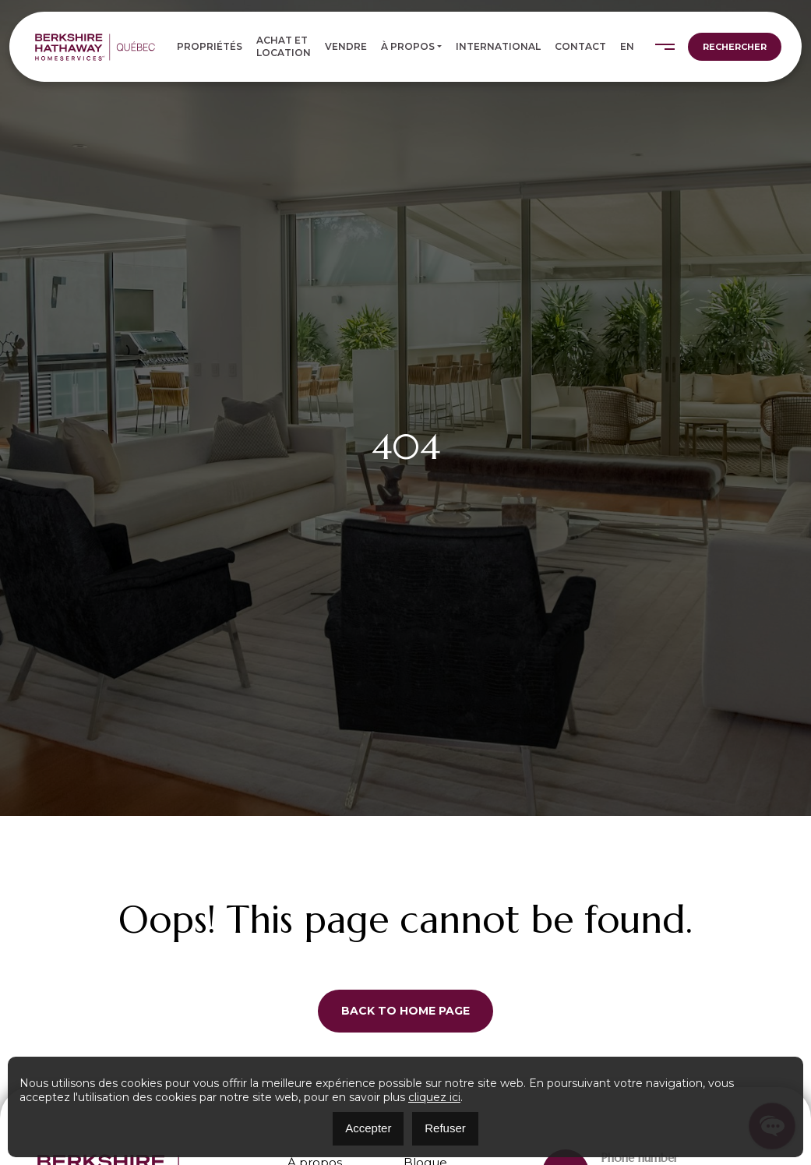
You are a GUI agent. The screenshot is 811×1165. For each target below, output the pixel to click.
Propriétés (209, 46)
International (498, 46)
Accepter (368, 1128)
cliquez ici (434, 1097)
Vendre (346, 46)
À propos (408, 46)
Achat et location (283, 46)
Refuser (445, 1128)
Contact (580, 46)
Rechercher (735, 46)
